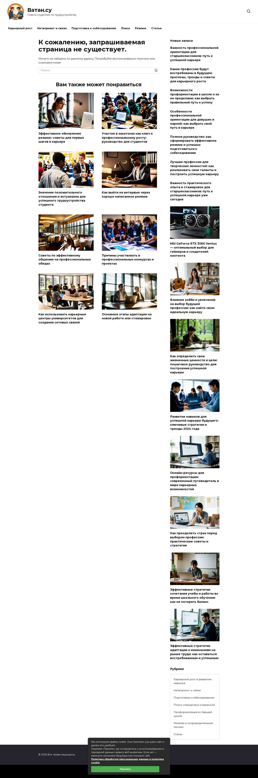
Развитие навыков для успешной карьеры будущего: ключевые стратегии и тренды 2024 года (194, 422)
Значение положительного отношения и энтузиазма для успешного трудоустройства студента (62, 198)
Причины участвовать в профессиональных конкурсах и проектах (128, 259)
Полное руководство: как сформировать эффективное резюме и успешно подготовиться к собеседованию (193, 145)
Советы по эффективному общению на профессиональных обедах (65, 259)
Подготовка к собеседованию (94, 28)
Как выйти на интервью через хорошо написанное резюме (126, 194)
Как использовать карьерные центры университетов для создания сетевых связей (62, 318)
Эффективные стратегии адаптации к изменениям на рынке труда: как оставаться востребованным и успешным (194, 652)
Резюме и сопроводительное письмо (193, 725)
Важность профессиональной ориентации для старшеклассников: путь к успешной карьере (194, 54)
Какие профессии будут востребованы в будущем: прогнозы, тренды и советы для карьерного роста (192, 75)
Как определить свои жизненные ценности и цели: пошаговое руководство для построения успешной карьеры (193, 364)
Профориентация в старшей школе (193, 714)
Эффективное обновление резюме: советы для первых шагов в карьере (61, 137)
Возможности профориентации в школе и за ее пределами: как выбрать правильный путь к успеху (194, 96)
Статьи (156, 28)
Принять (125, 769)
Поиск (125, 28)
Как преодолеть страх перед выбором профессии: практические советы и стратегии (193, 539)
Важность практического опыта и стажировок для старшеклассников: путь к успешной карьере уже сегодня (191, 191)
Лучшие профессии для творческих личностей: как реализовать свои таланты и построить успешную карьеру (194, 168)
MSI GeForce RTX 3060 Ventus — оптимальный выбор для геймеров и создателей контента (193, 249)
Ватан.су (39, 10)
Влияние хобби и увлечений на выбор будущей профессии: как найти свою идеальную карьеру (192, 306)
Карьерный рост (20, 28)
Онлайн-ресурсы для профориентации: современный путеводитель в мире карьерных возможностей (194, 481)
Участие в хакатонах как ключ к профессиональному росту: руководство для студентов (127, 137)
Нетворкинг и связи (52, 28)
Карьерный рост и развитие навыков (192, 681)
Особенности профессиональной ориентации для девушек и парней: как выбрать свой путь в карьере (192, 119)
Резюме (140, 28)
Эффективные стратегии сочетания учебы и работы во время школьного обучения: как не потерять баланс (194, 595)
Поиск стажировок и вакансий (194, 704)
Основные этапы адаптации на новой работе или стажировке (127, 316)
